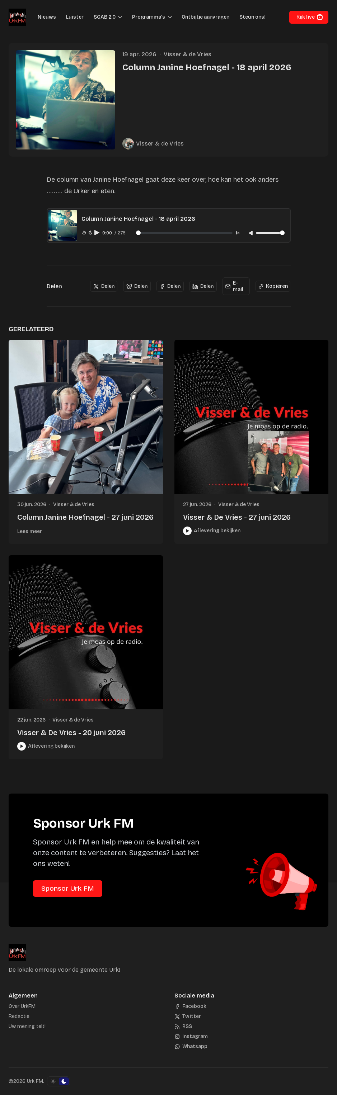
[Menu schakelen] (120, 17)
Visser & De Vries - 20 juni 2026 (71, 732)
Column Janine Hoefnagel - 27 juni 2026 (85, 517)
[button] (102, 17)
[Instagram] (191, 1036)
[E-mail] (236, 286)
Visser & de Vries (187, 54)
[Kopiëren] (273, 286)
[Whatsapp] (190, 1046)
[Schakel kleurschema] (58, 1081)
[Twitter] (187, 1016)
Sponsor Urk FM (67, 888)
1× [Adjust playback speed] (237, 233)
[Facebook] (190, 1006)
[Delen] (103, 286)
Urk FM (35, 1081)
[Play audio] (97, 232)
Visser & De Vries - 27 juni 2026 (237, 517)
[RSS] (183, 1026)
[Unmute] (251, 233)
